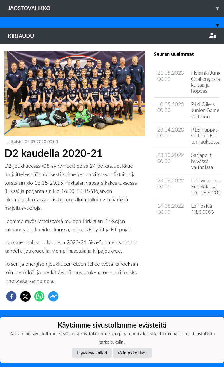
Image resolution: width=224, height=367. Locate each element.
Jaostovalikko (116, 8)
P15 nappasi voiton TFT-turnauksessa (205, 135)
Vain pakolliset (132, 352)
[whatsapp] (39, 296)
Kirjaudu (112, 36)
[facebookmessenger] (53, 296)
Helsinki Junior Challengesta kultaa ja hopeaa (207, 81)
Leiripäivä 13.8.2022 (203, 208)
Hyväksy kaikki (92, 352)
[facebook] (11, 296)
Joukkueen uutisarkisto (183, 228)
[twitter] (25, 296)
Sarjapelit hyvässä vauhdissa (202, 161)
